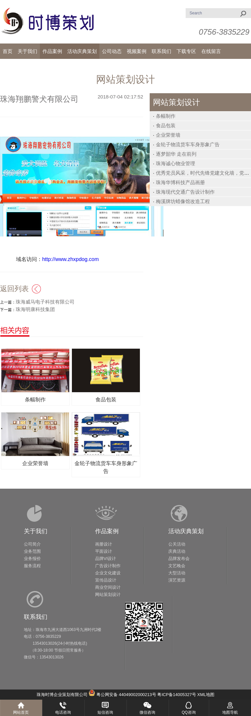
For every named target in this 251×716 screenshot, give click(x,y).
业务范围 (32, 551)
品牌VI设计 (105, 558)
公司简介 (32, 544)
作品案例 (107, 531)
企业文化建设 (108, 572)
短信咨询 (105, 712)
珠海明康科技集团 (35, 309)
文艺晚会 (176, 565)
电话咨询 (63, 712)
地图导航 (230, 712)
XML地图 (206, 694)
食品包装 (166, 125)
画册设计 (103, 544)
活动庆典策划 (186, 531)
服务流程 (32, 565)
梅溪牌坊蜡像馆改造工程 (183, 201)
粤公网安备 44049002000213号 (126, 694)
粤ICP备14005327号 (176, 694)
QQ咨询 (189, 712)
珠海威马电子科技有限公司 (45, 302)
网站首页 (21, 712)
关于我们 (35, 531)
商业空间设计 (108, 587)
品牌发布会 (179, 558)
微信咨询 (147, 712)
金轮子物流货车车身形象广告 (188, 144)
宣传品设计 (105, 580)
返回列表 (14, 289)
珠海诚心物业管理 (175, 163)
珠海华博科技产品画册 (180, 182)
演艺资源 (176, 580)
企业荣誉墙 (168, 135)
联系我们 (35, 617)
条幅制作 (166, 116)
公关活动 (176, 544)
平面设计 (103, 551)
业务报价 (32, 558)
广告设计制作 (108, 565)
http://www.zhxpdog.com (70, 259)
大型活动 (176, 572)
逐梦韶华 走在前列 (176, 154)
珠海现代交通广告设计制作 (185, 192)
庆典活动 (176, 551)
